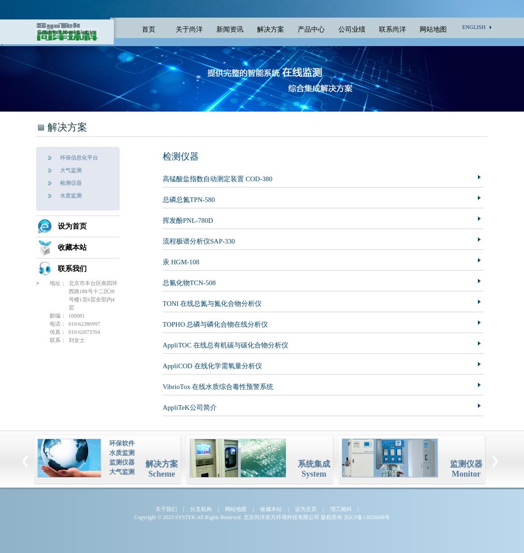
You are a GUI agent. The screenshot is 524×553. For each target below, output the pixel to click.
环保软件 (122, 443)
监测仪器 (122, 462)
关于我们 (166, 509)
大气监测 (71, 170)
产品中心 (311, 29)
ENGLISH (473, 27)
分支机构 (201, 509)
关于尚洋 (189, 29)
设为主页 (306, 509)
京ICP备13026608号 (367, 517)
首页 (148, 29)
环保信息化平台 (79, 158)
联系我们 (72, 268)
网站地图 (433, 29)
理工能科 (341, 509)
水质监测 (71, 195)
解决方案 (270, 29)
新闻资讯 (229, 29)
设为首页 (72, 226)
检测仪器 (71, 183)
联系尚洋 (392, 29)
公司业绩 (351, 29)
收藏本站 (72, 247)
